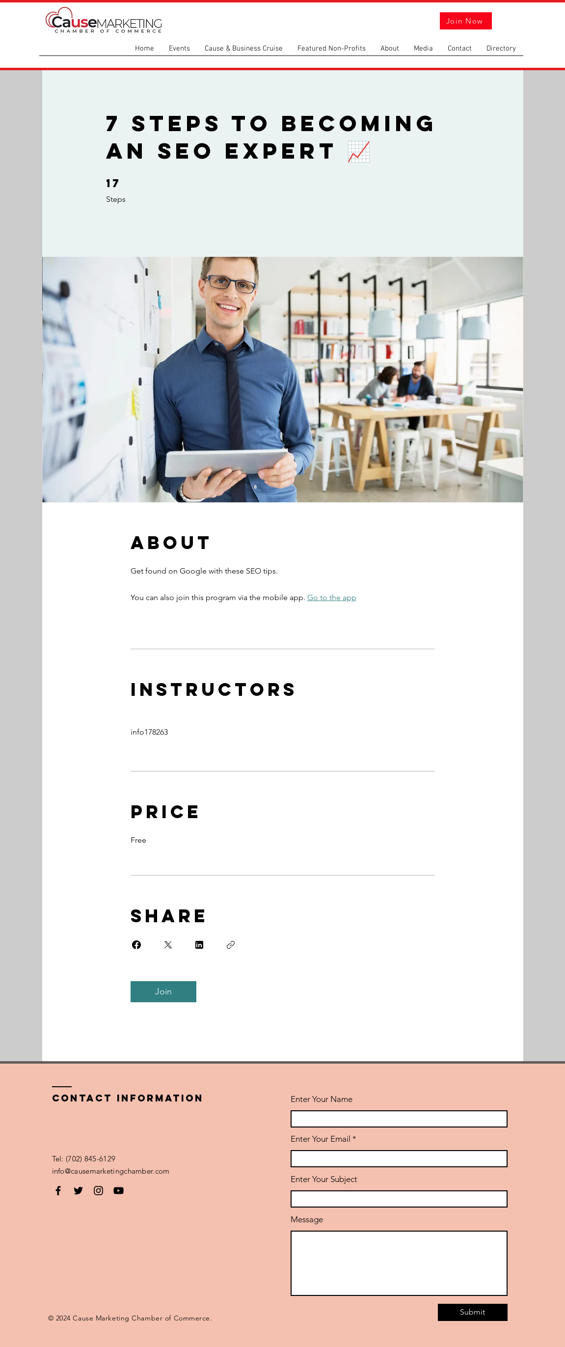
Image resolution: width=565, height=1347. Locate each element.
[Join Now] (466, 20)
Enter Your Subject (324, 1179)
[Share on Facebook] (136, 945)
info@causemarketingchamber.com (112, 1171)
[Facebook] (58, 1190)
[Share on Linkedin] (199, 945)
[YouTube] (118, 1190)
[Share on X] (168, 945)
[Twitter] (78, 1190)
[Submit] (473, 1312)
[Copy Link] (231, 945)
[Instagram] (98, 1190)
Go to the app (331, 597)
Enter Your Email (320, 1139)
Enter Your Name (321, 1099)
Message (307, 1219)
